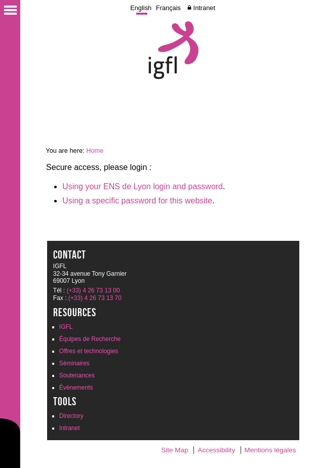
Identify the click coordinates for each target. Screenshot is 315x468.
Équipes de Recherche (90, 339)
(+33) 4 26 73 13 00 (93, 290)
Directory (71, 415)
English (140, 8)
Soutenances (77, 375)
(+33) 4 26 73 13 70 (95, 298)
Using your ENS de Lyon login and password (142, 186)
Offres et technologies (89, 351)
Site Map (174, 450)
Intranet (204, 8)
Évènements (76, 387)
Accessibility (216, 450)
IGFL (66, 326)
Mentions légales (270, 450)
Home (94, 150)
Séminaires (74, 363)
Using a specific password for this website (137, 200)
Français (168, 8)
